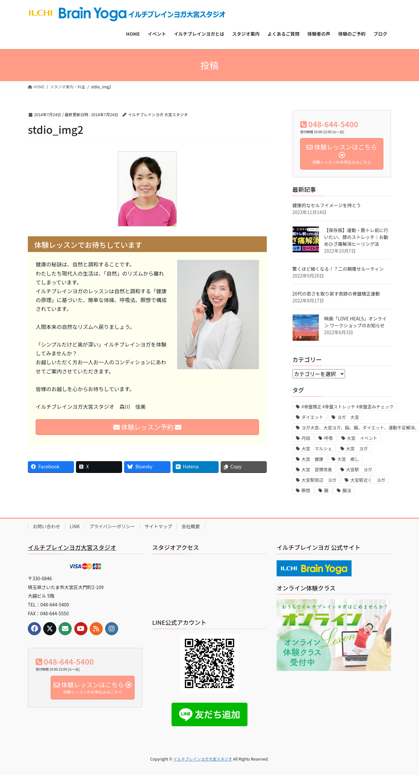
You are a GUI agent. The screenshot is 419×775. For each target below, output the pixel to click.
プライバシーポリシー (112, 526)
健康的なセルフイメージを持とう (326, 205)
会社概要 (191, 526)
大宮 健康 (312, 459)
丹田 (305, 438)
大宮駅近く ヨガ (367, 480)
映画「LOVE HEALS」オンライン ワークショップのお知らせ (355, 322)
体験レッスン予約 (147, 427)
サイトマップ (158, 526)
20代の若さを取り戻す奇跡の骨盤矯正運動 (336, 293)
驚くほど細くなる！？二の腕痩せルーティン (338, 268)
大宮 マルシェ (316, 448)
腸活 (346, 490)
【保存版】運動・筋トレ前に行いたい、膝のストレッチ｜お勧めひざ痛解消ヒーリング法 (356, 237)
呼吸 (328, 438)
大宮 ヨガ (357, 448)
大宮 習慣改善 (316, 469)
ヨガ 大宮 (348, 417)
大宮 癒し (348, 459)
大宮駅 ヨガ (359, 469)
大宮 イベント (362, 438)
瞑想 (305, 490)
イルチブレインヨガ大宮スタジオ (72, 547)
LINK (75, 526)
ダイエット (312, 417)
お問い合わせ (46, 526)
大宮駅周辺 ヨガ (319, 480)
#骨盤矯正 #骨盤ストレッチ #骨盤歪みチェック (347, 407)
